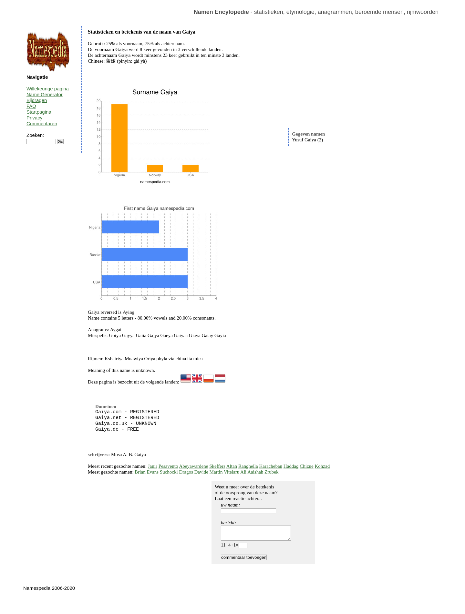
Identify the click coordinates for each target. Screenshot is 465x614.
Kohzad (322, 466)
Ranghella (248, 466)
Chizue (307, 466)
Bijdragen (36, 100)
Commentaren (41, 123)
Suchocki (169, 472)
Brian (140, 472)
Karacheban (270, 466)
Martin (216, 472)
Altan (231, 466)
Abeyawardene (193, 466)
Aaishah (255, 472)
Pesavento (168, 466)
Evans (153, 472)
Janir (152, 466)
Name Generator (44, 94)
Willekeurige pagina (47, 88)
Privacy (34, 117)
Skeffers (217, 466)
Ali (243, 472)
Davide (201, 472)
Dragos (186, 472)
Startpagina (38, 112)
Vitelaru (231, 472)
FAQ (31, 106)
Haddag (291, 466)
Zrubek (271, 472)
